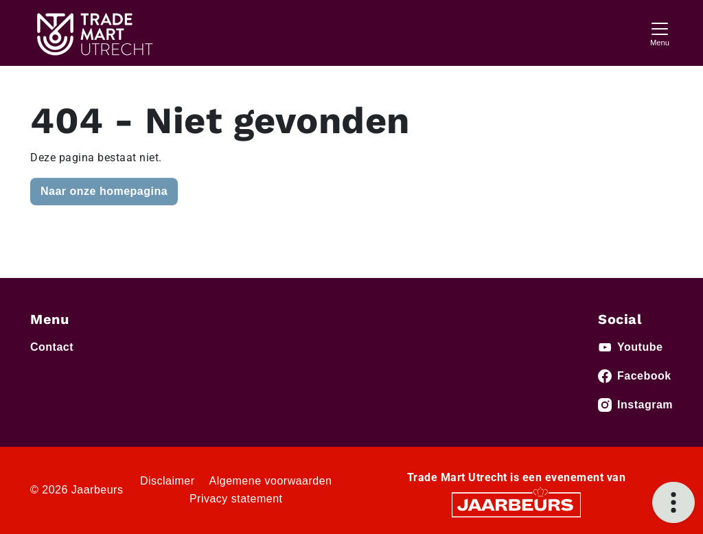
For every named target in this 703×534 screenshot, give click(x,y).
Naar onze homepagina (104, 191)
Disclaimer (167, 481)
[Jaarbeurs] (516, 504)
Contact (51, 347)
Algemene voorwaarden (270, 481)
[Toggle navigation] (660, 33)
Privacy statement (236, 498)
